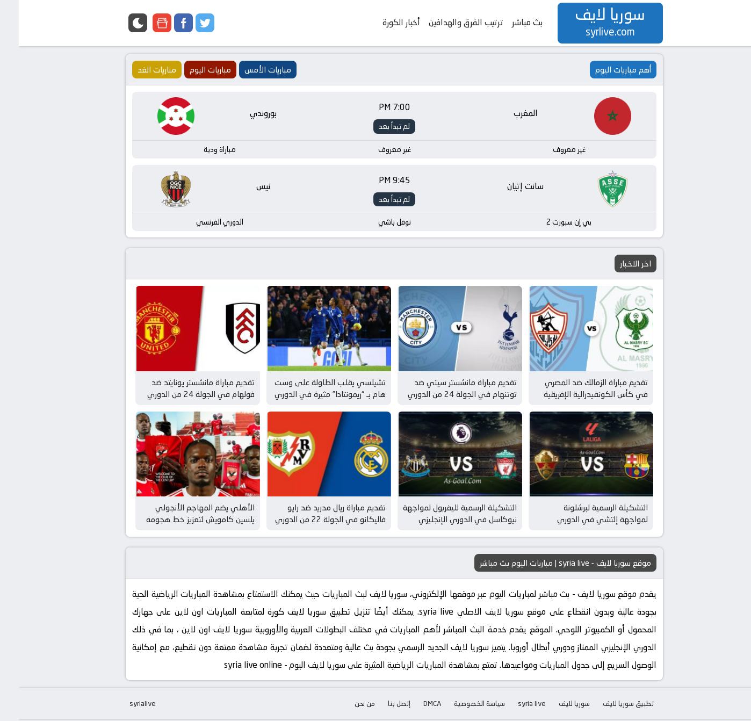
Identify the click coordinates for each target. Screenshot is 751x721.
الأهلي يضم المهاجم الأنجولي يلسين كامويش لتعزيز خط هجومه (181, 515)
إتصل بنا (380, 705)
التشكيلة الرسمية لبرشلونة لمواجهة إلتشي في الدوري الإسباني (583, 521)
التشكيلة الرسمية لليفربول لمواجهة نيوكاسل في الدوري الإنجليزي (441, 515)
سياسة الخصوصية (460, 705)
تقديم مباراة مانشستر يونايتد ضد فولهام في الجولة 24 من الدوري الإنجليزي (182, 395)
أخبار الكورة (382, 22)
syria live (513, 705)
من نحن (346, 705)
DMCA (413, 705)
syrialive (124, 705)
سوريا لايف (555, 705)
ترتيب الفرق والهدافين (447, 22)
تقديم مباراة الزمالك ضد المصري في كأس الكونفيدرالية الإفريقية (577, 389)
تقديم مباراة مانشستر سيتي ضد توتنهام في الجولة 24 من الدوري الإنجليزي (443, 395)
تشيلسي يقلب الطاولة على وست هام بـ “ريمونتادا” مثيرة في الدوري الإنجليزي (311, 395)
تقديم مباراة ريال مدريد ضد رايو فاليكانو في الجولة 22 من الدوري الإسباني (311, 521)
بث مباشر (508, 22)
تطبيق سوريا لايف (609, 705)
